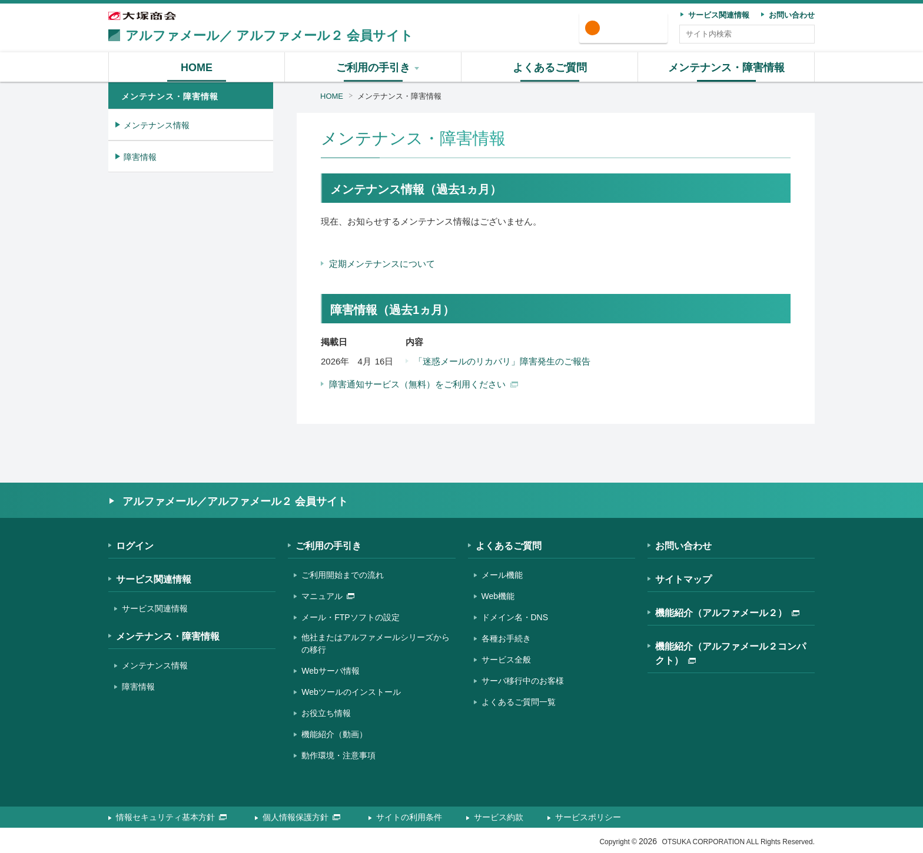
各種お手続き (506, 638)
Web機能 (498, 596)
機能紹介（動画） (334, 734)
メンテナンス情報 (157, 125)
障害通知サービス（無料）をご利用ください (423, 384)
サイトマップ (683, 579)
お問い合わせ (683, 546)
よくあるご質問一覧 (519, 702)
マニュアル (327, 596)
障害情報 (140, 157)
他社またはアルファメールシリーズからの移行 (375, 643)
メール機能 (502, 575)
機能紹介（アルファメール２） (727, 613)
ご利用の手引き (328, 546)
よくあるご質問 (509, 546)
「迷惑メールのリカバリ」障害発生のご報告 (502, 361)
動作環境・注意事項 (338, 755)
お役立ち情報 (326, 713)
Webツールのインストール (351, 692)
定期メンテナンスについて (382, 264)
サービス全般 (506, 659)
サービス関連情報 (153, 579)
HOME (331, 96)
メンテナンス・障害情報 (399, 96)
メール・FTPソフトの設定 (350, 617)
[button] (373, 67)
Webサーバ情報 (330, 670)
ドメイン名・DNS (515, 617)
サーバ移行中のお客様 (523, 680)
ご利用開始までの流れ (342, 575)
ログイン (627, 29)
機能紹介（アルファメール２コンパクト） (730, 653)
